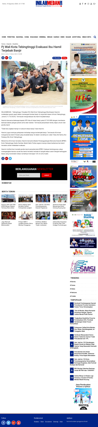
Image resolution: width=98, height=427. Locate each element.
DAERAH (56, 37)
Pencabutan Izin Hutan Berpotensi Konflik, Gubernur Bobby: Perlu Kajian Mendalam (84, 353)
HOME (4, 37)
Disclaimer (48, 422)
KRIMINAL (42, 37)
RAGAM (68, 37)
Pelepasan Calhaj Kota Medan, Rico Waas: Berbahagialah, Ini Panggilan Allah (84, 329)
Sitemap (55, 422)
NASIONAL (19, 37)
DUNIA (27, 37)
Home (3, 44)
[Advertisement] (49, 21)
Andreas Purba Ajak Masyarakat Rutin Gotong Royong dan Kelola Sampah (59, 207)
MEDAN (49, 37)
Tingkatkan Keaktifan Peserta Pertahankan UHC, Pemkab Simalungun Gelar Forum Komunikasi (82, 321)
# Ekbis (72, 289)
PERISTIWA (11, 37)
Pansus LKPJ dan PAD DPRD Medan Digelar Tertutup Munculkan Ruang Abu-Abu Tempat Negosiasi (8, 208)
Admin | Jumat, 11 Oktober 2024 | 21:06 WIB (11, 54)
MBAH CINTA (86, 37)
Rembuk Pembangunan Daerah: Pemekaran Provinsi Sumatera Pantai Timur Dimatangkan (85, 305)
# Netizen (73, 292)
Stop (64, 58)
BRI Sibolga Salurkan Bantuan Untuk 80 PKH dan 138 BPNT (84, 369)
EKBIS (62, 37)
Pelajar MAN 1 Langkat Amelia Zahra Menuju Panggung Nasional (25, 224)
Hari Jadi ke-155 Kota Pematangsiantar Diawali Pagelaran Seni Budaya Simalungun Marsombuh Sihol (43, 209)
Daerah (9, 44)
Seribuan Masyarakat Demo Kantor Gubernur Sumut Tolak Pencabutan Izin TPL (84, 336)
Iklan (61, 422)
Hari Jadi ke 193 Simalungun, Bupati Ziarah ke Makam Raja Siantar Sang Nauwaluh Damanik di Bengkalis (83, 345)
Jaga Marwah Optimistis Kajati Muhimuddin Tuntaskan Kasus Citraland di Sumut (7, 225)
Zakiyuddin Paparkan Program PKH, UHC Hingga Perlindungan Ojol (60, 224)
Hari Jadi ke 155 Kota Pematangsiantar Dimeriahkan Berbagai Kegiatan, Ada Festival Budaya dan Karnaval (83, 362)
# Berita (73, 282)
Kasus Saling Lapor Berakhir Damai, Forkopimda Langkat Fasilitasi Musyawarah (25, 207)
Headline (15, 44)
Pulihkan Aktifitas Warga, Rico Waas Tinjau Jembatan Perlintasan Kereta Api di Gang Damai (42, 225)
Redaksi (36, 422)
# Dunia (72, 285)
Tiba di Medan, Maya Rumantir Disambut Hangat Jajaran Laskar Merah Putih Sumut (84, 312)
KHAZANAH (34, 37)
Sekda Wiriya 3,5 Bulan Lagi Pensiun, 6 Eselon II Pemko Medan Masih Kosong (83, 377)
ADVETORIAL (76, 37)
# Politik (73, 296)
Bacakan (56, 58)
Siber (42, 422)
